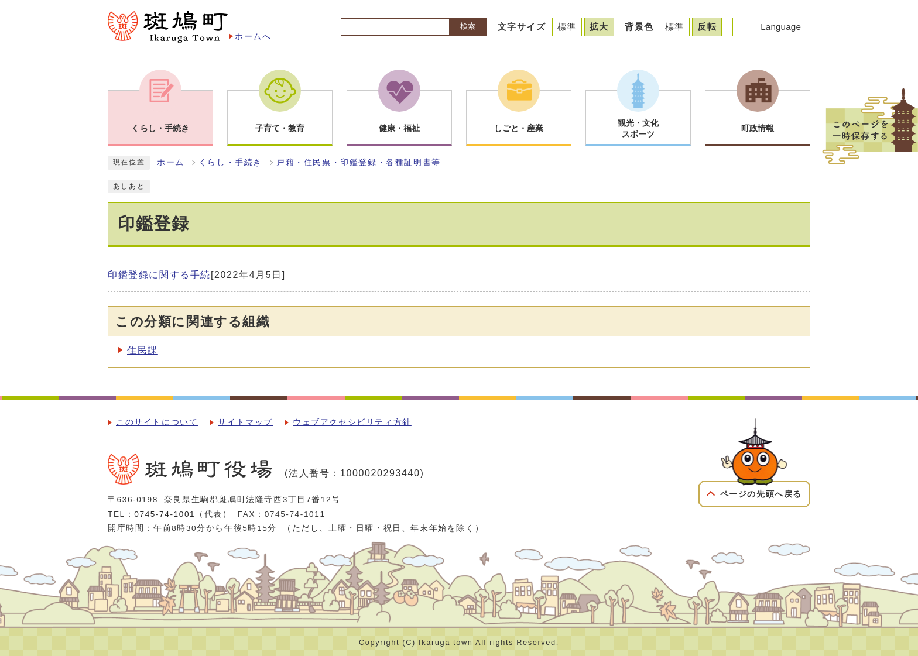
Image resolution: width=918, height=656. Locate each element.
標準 (567, 27)
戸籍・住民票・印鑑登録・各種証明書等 (358, 162)
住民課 (142, 350)
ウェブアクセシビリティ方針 (352, 422)
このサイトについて (157, 422)
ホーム (170, 162)
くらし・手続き (230, 162)
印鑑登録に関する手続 (159, 275)
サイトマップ (245, 422)
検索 (467, 26)
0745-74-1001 (164, 514)
